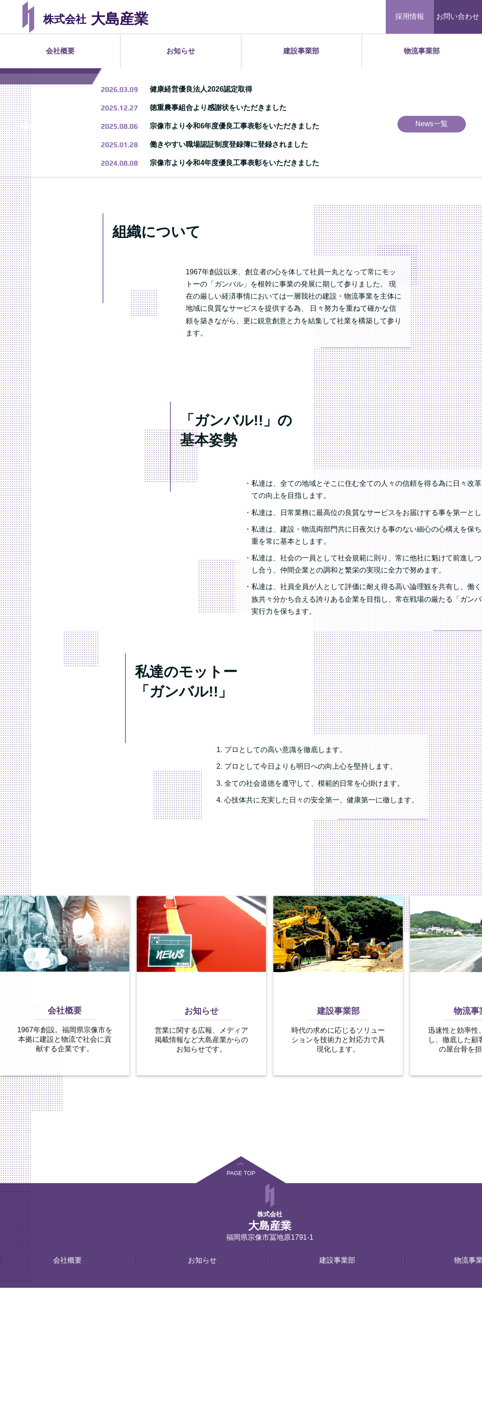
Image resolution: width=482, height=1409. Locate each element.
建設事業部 (301, 51)
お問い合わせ (457, 16)
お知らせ (180, 51)
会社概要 (60, 51)
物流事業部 (422, 51)
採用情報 (409, 16)
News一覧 (431, 245)
